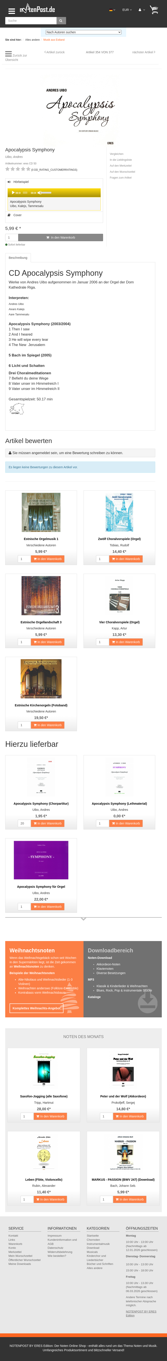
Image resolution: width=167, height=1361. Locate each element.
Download (93, 1247)
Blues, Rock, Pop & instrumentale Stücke (124, 990)
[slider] (25, 193)
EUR (127, 10)
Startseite (93, 1235)
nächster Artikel (143, 52)
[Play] (13, 193)
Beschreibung (18, 257)
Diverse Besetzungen (111, 973)
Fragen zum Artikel (121, 177)
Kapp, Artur (119, 628)
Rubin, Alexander (43, 1185)
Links (11, 1239)
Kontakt (13, 1235)
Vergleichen (117, 153)
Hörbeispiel (54, 196)
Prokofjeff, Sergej (123, 1102)
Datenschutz (55, 1247)
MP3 (91, 979)
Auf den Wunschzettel (122, 171)
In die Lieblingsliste (121, 159)
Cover (15, 215)
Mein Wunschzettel (20, 1255)
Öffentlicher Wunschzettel (24, 1260)
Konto (12, 1247)
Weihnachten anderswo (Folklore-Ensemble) (48, 988)
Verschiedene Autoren (41, 545)
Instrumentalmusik (98, 1244)
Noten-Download (100, 958)
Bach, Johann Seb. (123, 1185)
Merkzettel (15, 1252)
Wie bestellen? (57, 1255)
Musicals (92, 1252)
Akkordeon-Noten (108, 964)
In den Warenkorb (60, 237)
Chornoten (93, 1239)
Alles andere (94, 1268)
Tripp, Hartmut (43, 1102)
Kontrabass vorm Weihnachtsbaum (42, 992)
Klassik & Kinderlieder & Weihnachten (122, 986)
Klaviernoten (105, 968)
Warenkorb (15, 1244)
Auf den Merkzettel (121, 165)
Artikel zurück (55, 52)
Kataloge (94, 997)
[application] (54, 192)
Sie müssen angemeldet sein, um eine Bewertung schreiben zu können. (67, 453)
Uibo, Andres (41, 809)
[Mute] (39, 193)
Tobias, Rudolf (119, 545)
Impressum (55, 1235)
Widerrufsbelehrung (60, 1252)
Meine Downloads (19, 1264)
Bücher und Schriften (100, 1264)
